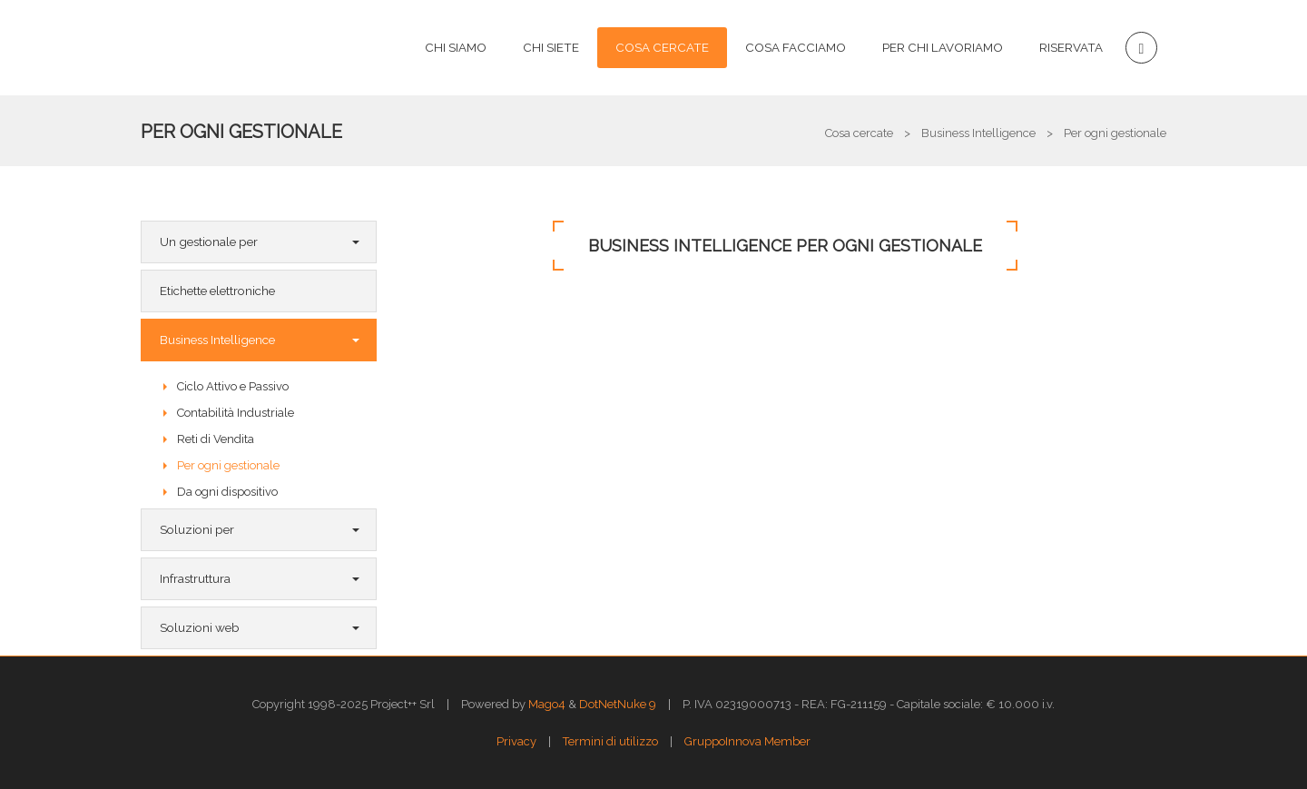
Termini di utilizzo (610, 741)
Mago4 (546, 704)
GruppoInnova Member (747, 741)
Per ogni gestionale (241, 132)
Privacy (516, 741)
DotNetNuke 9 (617, 704)
